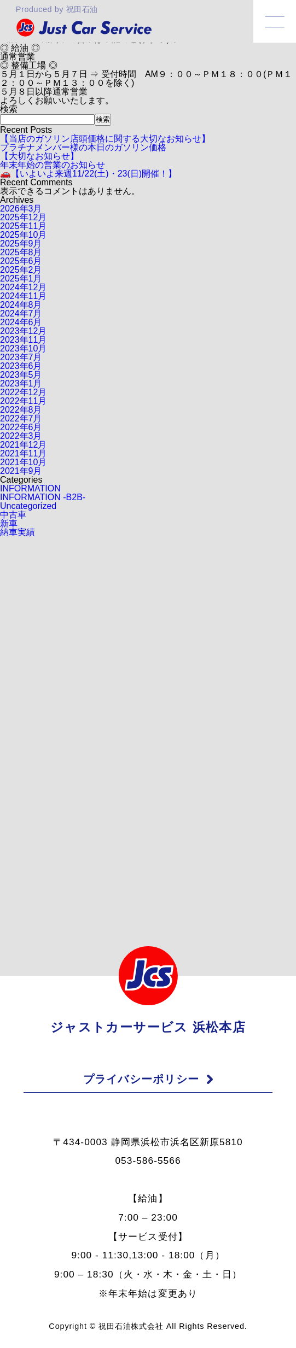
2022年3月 (21, 436)
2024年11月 (23, 296)
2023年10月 (23, 348)
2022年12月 (23, 392)
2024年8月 (21, 304)
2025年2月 (21, 269)
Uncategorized (28, 506)
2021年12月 (23, 444)
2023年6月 (21, 366)
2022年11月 (23, 401)
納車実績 (17, 532)
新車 (9, 523)
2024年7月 (21, 313)
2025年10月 (23, 234)
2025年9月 (21, 243)
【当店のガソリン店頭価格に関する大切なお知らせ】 (105, 138)
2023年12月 (23, 331)
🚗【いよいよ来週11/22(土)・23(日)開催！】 (88, 173)
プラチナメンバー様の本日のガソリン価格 (83, 147)
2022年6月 (21, 427)
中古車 (13, 514)
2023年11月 (23, 339)
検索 (9, 109)
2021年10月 (23, 462)
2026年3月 (21, 208)
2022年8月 (21, 409)
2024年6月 (21, 322)
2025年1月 (21, 278)
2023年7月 (21, 357)
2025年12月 (23, 217)
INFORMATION (30, 488)
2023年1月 (21, 383)
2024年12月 (23, 287)
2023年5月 (21, 374)
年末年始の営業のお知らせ (52, 164)
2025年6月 (21, 261)
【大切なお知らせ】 (39, 156)
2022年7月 (21, 418)
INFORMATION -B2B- (42, 497)
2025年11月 (23, 226)
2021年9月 (21, 471)
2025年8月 (21, 252)
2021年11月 (23, 453)
